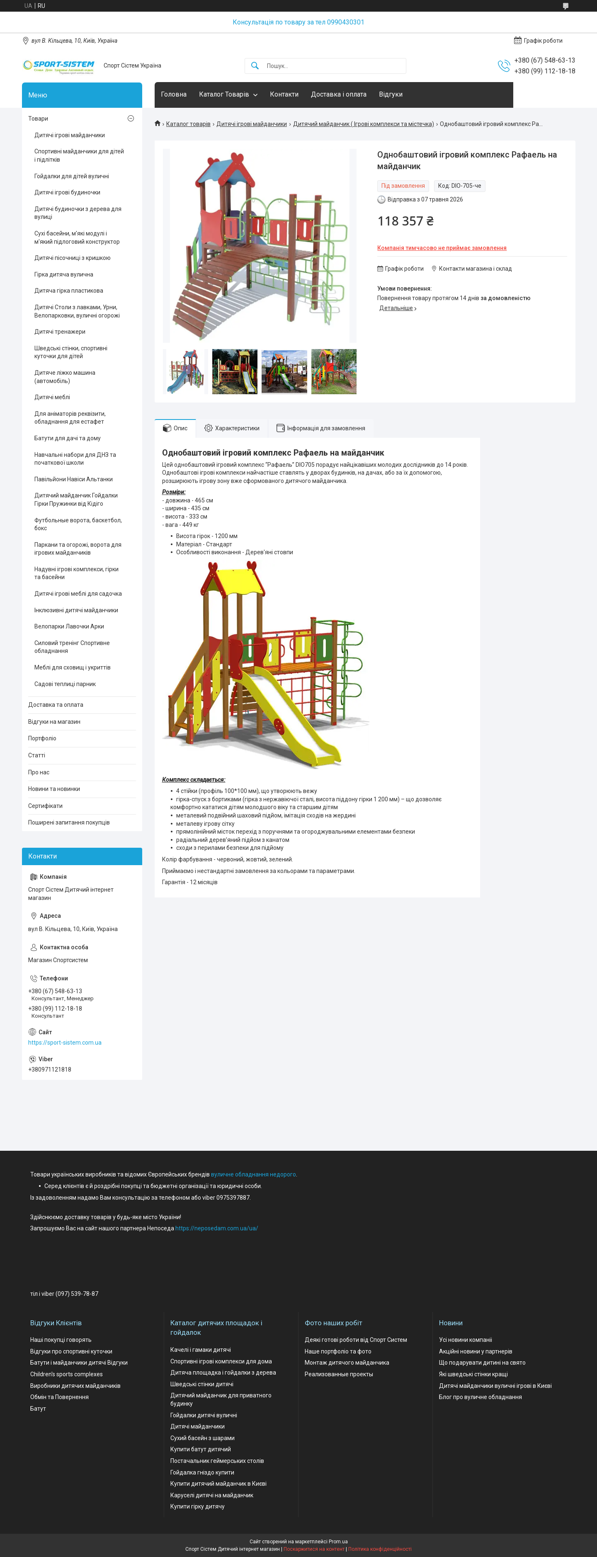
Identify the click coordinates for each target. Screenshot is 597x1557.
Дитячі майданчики (197, 1426)
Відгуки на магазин (54, 721)
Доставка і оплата (338, 94)
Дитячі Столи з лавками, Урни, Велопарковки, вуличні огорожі (77, 311)
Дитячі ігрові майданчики (251, 124)
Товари (38, 118)
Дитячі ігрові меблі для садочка (78, 593)
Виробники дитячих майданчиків (75, 1385)
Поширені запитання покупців (69, 822)
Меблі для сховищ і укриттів (72, 667)
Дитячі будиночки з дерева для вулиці (77, 213)
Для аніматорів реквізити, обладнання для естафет (70, 417)
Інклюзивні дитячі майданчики (76, 610)
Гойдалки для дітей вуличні (71, 176)
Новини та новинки (54, 789)
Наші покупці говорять (61, 1339)
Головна (174, 94)
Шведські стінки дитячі (201, 1384)
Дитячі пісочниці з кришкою (72, 258)
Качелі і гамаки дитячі (200, 1349)
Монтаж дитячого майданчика (347, 1362)
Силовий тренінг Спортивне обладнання (72, 647)
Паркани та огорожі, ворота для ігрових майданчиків (77, 548)
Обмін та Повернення (59, 1397)
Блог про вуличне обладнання (480, 1397)
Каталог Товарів (224, 94)
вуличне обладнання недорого (253, 1174)
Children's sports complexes (66, 1374)
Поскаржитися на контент (314, 1549)
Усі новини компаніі (465, 1339)
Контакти (284, 94)
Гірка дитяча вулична (63, 274)
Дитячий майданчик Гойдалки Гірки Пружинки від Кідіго (76, 499)
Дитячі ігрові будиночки (67, 192)
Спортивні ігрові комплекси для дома (221, 1361)
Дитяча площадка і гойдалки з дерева (223, 1372)
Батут (38, 1408)
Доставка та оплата (55, 704)
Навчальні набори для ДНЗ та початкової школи (75, 458)
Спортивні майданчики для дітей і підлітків (79, 155)
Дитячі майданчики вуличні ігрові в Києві (495, 1385)
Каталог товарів (188, 124)
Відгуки (391, 94)
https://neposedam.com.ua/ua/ (216, 1228)
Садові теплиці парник (65, 684)
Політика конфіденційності (380, 1549)
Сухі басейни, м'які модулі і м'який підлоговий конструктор (77, 237)
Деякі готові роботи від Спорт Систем (356, 1339)
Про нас (38, 772)
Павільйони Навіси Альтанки (73, 479)
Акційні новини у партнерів (475, 1351)
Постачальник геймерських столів (217, 1461)
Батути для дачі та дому (67, 438)
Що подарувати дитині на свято (482, 1362)
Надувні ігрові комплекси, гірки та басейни (76, 573)
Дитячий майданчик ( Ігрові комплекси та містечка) (363, 124)
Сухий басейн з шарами (202, 1438)
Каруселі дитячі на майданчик (211, 1495)
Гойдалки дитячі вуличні (203, 1415)
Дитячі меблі (52, 397)
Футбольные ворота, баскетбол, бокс (78, 524)
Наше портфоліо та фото (338, 1351)
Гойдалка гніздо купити (202, 1472)
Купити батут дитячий (200, 1449)
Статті (36, 755)
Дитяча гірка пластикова (68, 290)
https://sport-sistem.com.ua (65, 1042)
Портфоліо (42, 738)
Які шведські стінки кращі (473, 1374)
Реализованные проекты (339, 1374)
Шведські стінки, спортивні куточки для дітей (70, 352)
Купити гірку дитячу (197, 1506)
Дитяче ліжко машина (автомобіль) (64, 376)
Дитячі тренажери (59, 331)
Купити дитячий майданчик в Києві (218, 1483)
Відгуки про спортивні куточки (71, 1351)
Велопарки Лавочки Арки (69, 626)
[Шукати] (255, 66)
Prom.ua (338, 1542)
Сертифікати (45, 806)
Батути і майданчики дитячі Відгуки (79, 1362)
